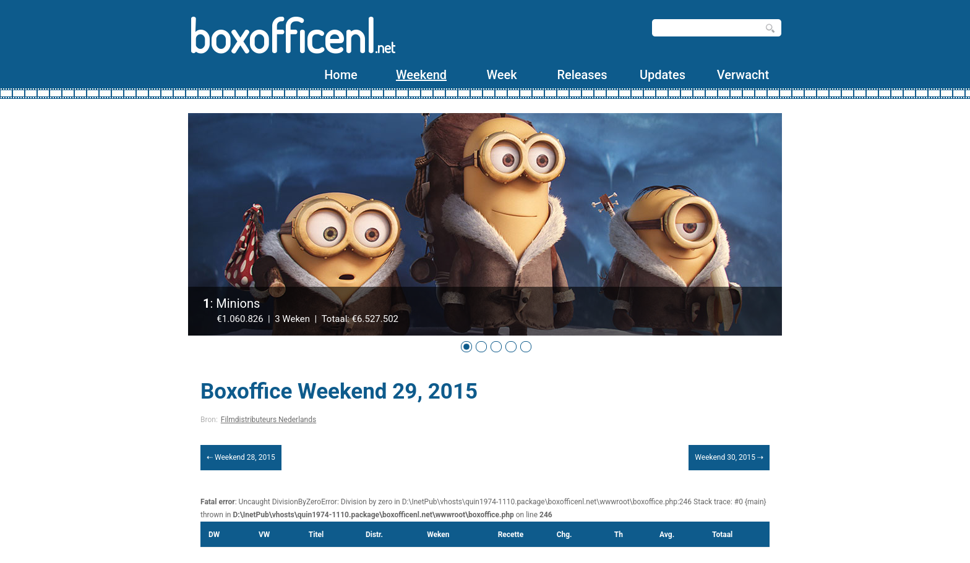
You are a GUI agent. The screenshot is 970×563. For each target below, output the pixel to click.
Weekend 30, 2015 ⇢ (729, 457)
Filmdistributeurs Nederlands (268, 419)
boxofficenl (291, 35)
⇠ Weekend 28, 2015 (241, 457)
